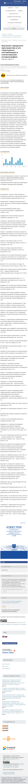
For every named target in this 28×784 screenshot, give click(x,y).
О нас (17, 7)
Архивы (20, 10)
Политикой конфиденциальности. (9, 773)
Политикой (23, 782)
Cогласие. (5, 772)
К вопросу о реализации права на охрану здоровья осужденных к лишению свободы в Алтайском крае (14, 689)
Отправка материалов (15, 22)
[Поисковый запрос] (14, 26)
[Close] (26, 778)
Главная (10, 7)
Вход (24, 1)
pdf (3, 562)
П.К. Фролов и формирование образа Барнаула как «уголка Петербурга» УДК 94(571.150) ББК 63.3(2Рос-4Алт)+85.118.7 (13, 711)
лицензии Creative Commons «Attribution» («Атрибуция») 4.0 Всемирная (13, 765)
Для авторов (13, 13)
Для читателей (6, 664)
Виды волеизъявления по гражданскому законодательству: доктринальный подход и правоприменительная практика (14, 696)
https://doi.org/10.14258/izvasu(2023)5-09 (16, 75)
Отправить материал (9, 643)
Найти (14, 28)
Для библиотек (6, 668)
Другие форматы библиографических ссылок (12, 590)
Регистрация (17, 1)
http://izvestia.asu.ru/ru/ (13, 759)
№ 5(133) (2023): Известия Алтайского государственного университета (11, 36)
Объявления (14, 19)
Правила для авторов (14, 16)
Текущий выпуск (10, 10)
